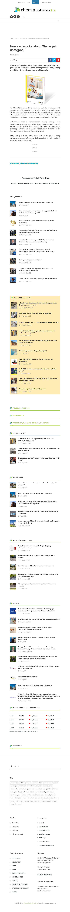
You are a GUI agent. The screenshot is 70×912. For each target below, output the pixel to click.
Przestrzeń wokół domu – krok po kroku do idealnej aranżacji (38, 322)
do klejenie (18, 798)
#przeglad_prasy (32, 163)
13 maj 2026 (23, 487)
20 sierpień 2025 (25, 560)
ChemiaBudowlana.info (30, 903)
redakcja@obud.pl (46, 2)
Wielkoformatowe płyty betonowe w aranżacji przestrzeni (36, 566)
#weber (22, 163)
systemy (54, 801)
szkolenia (31, 798)
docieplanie (14, 789)
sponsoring (38, 798)
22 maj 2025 (23, 453)
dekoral (30, 795)
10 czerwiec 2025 (26, 364)
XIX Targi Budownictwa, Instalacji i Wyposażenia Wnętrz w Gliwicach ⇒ (35, 183)
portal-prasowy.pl (44, 834)
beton (41, 795)
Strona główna (14, 39)
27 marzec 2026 (26, 383)
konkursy (55, 789)
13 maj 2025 (23, 588)
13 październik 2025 (26, 651)
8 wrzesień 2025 (26, 373)
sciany (45, 789)
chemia (56, 783)
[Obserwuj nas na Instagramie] (18, 16)
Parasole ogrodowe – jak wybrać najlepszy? (33, 351)
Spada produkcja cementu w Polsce (30, 260)
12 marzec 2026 (25, 613)
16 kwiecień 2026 (26, 254)
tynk (37, 792)
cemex (12, 804)
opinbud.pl (42, 838)
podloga (45, 786)
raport (12, 801)
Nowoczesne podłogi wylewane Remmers (32, 389)
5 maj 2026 (24, 215)
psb (17, 801)
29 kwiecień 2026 (25, 526)
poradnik (29, 789)
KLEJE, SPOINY (16, 862)
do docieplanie (44, 792)
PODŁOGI (14, 881)
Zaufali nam (17, 415)
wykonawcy (22, 789)
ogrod (21, 801)
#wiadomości (14, 163)
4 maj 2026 (23, 516)
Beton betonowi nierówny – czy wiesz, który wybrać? (35, 313)
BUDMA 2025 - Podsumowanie (27, 676)
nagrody (39, 786)
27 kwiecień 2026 (26, 225)
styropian (46, 798)
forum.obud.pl (43, 827)
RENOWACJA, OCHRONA (20, 884)
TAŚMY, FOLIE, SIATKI (18, 873)
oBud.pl (35, 2)
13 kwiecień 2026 (26, 281)
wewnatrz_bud (48, 783)
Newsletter (21, 2)
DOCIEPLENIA (16, 858)
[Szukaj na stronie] (23, 17)
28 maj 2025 (23, 463)
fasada (32, 792)
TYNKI (14, 866)
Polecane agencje (20, 408)
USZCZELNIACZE (17, 877)
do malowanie (22, 786)
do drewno (37, 801)
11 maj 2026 (25, 205)
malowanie (26, 792)
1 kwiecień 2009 (25, 550)
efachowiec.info (44, 830)
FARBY (14, 869)
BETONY (14, 892)
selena (25, 798)
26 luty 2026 (23, 671)
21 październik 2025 (27, 308)
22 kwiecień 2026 (26, 235)
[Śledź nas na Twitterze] (14, 16)
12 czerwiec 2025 (26, 391)
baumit (52, 792)
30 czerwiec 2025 (25, 701)
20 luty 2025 (23, 679)
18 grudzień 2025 (26, 325)
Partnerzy (15, 830)
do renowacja (29, 801)
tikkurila (36, 795)
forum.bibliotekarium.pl (46, 845)
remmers (18, 804)
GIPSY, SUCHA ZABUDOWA (20, 888)
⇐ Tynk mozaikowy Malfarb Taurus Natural (35, 178)
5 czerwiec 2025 (26, 345)
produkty (35, 783)
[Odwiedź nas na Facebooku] (11, 16)
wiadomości (14, 783)
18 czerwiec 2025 (26, 335)
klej (51, 786)
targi (19, 792)
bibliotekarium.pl (44, 841)
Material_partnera (50, 795)
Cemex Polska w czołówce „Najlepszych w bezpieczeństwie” (38, 278)
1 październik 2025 (25, 632)
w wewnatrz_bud (15, 795)
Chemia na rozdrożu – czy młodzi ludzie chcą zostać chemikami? (39, 619)
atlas (50, 789)
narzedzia (53, 798)
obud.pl (41, 823)
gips (12, 798)
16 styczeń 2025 (25, 568)
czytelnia (21, 783)
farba (40, 783)
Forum (29, 2)
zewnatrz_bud (31, 786)
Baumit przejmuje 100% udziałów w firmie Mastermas (36, 202)
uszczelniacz (38, 789)
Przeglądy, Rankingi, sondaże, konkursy (29, 423)
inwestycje (14, 792)
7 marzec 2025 (24, 661)
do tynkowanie (46, 801)
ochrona (28, 783)
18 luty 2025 (24, 353)
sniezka (24, 795)
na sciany (13, 786)
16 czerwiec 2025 (25, 622)
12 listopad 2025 (26, 316)
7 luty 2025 (23, 642)
